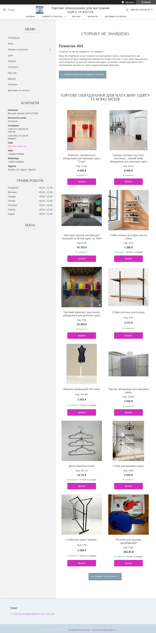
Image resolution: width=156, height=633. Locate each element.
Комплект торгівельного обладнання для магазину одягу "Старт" (82, 158)
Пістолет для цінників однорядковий (128, 541)
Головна (30, 16)
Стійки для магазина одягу (128, 466)
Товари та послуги (52, 16)
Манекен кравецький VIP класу (82, 389)
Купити (81, 181)
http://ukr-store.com (17, 146)
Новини (12, 61)
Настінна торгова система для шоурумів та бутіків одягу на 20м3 (82, 237)
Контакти (93, 16)
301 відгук (129, 2)
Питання (12, 84)
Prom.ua (92, 627)
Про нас (76, 16)
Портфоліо (14, 37)
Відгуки (12, 78)
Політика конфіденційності (104, 630)
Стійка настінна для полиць (128, 312)
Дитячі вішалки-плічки (82, 466)
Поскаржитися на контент (79, 630)
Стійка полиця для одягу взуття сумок (128, 237)
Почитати (13, 67)
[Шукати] (4, 10)
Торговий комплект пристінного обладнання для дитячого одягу (81, 314)
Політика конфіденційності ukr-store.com (34, 614)
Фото (10, 43)
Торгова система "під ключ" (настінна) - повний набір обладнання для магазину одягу (128, 158)
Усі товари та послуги (104, 576)
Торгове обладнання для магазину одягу (128, 391)
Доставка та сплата (115, 16)
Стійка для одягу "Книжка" (81, 539)
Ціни (10, 55)
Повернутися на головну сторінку (84, 74)
